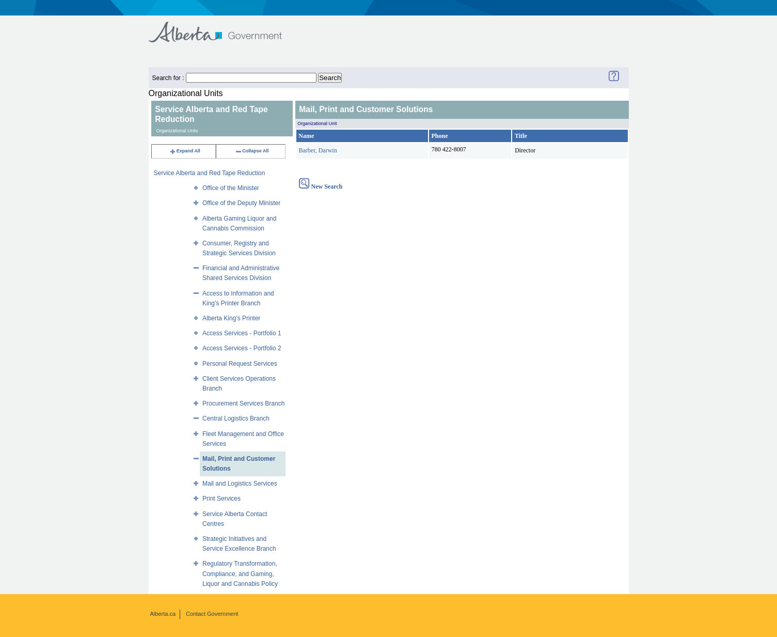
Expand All (184, 150)
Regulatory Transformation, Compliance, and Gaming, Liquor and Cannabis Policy (240, 573)
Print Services (221, 498)
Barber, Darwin (318, 150)
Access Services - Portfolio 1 (241, 333)
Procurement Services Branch (243, 403)
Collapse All (251, 150)
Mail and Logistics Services (239, 483)
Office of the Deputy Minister (241, 203)
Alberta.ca (163, 614)
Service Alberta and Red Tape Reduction (209, 173)
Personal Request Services (239, 363)
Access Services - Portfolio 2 (241, 348)
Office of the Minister (230, 188)
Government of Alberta (224, 27)
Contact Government (212, 614)
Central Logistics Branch (235, 418)
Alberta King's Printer (231, 318)
